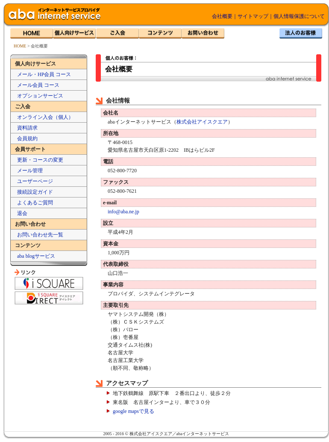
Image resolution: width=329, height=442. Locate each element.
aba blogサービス (36, 256)
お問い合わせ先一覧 (40, 235)
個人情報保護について (299, 16)
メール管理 (30, 171)
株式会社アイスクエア (202, 122)
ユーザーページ (35, 181)
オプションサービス (40, 96)
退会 (22, 213)
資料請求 (27, 128)
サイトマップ (253, 16)
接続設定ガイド (35, 192)
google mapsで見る (133, 411)
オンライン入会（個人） (45, 117)
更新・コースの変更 (40, 160)
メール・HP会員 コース (44, 74)
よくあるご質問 (35, 203)
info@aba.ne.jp (123, 212)
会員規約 (27, 138)
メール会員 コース (38, 85)
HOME (20, 46)
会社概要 (222, 16)
